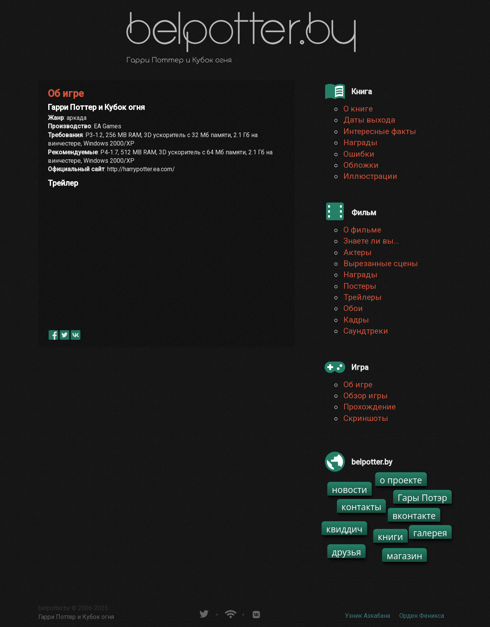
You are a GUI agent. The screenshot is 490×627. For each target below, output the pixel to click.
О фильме (362, 229)
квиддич (344, 529)
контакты (361, 507)
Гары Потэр (422, 497)
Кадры (356, 319)
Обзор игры (365, 395)
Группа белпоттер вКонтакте (256, 613)
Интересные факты (379, 131)
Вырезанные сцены (380, 263)
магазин (404, 556)
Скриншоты (365, 418)
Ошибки (358, 154)
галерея (430, 533)
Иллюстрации (370, 176)
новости (349, 489)
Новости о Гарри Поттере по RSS (229, 613)
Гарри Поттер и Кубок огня (76, 616)
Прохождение (369, 406)
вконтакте (414, 515)
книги (390, 536)
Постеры (359, 286)
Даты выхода (369, 119)
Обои (353, 308)
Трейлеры (362, 297)
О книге (358, 108)
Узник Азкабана (367, 615)
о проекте (401, 480)
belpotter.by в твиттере (203, 613)
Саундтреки (365, 331)
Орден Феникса (421, 615)
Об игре (357, 384)
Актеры (357, 252)
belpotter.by (54, 608)
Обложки (361, 165)
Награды (360, 142)
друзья (346, 552)
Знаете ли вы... (371, 241)
